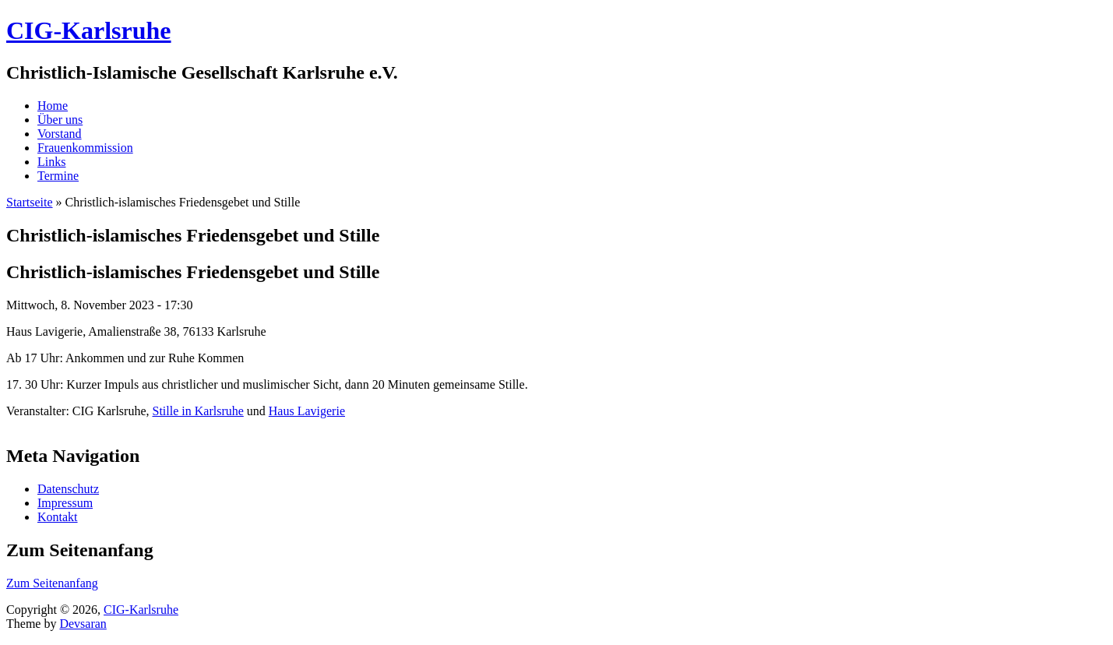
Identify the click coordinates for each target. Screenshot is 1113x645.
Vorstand (59, 133)
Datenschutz (68, 488)
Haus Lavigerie (307, 411)
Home (52, 105)
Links (51, 161)
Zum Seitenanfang (52, 583)
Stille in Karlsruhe (198, 411)
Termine (58, 175)
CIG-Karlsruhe (141, 609)
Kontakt (57, 516)
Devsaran (82, 623)
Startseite (29, 202)
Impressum (65, 502)
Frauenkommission (85, 147)
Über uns (60, 119)
